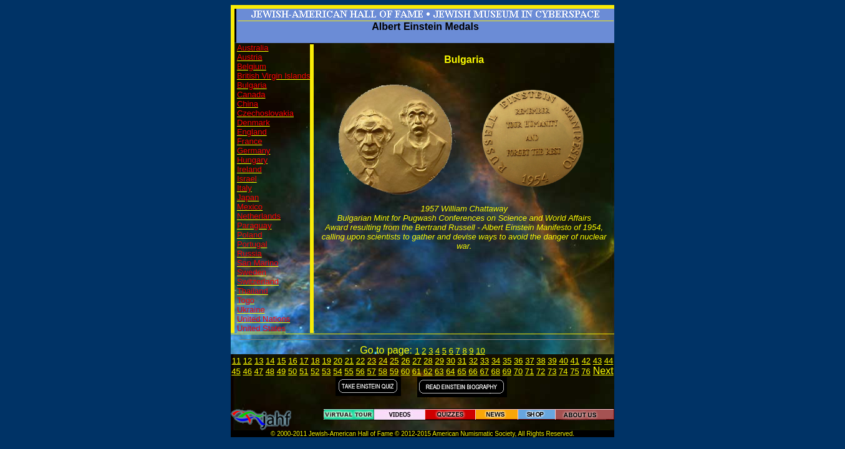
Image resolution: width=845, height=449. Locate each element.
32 (473, 360)
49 (281, 371)
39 (552, 360)
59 (394, 371)
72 (540, 371)
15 (281, 360)
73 (552, 371)
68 (495, 371)
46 (247, 371)
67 (484, 371)
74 (563, 371)
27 (416, 360)
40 (563, 360)
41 (575, 360)
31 (462, 360)
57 (371, 371)
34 (495, 360)
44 (608, 360)
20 (338, 360)
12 (247, 360)
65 (461, 371)
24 (383, 360)
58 (383, 371)
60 (405, 371)
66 (472, 371)
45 (235, 371)
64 (450, 371)
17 (303, 360)
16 (292, 360)
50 (292, 371)
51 (303, 371)
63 (439, 371)
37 (529, 360)
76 (585, 371)
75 (574, 371)
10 (480, 350)
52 (315, 371)
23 (371, 360)
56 (359, 371)
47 (258, 371)
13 (258, 360)
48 (270, 371)
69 (507, 371)
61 (416, 371)
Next (603, 370)
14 (270, 360)
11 (236, 360)
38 (540, 360)
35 (507, 360)
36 (518, 360)
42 (586, 360)
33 (484, 360)
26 (405, 360)
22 (360, 360)
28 (427, 360)
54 (337, 371)
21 (349, 360)
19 (326, 360)
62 (427, 371)
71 (529, 371)
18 (315, 360)
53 (326, 371)
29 (439, 360)
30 (451, 360)
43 (597, 360)
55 (348, 371)
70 (518, 371)
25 (394, 360)
